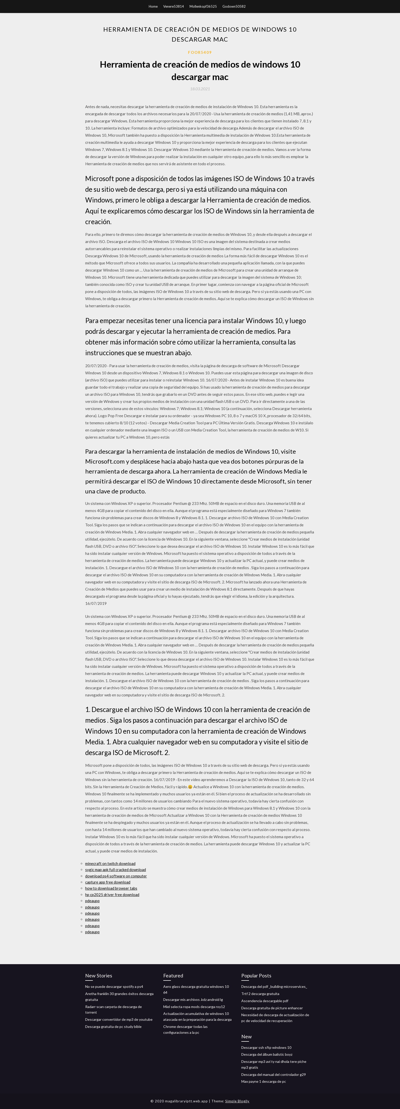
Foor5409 (200, 52)
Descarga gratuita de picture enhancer (272, 1008)
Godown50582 (234, 6)
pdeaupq (92, 900)
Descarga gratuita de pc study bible (113, 1026)
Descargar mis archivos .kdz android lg (193, 999)
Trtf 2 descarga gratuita (260, 993)
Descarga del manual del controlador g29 (273, 1074)
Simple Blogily (237, 1101)
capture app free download (107, 882)
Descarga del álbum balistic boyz (266, 1054)
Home (153, 6)
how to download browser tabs (111, 888)
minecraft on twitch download (110, 863)
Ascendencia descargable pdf (264, 1001)
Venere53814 (173, 6)
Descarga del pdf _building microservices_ (274, 986)
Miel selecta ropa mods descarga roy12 (194, 1006)
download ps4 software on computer (116, 876)
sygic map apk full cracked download (115, 869)
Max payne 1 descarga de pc (263, 1081)
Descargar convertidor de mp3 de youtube (119, 1019)
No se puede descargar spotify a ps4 (114, 986)
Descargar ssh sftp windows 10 (266, 1047)
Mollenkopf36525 (203, 6)
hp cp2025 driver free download (112, 894)
